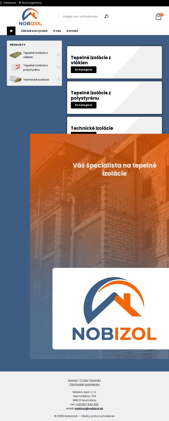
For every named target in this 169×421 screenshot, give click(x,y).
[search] (106, 16)
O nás (57, 31)
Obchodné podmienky (84, 384)
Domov (73, 380)
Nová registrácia (32, 2)
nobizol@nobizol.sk (89, 409)
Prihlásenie (9, 2)
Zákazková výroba (34, 31)
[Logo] (30, 16)
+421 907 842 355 (87, 404)
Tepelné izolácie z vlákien (29, 55)
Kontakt (72, 31)
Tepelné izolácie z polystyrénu (29, 67)
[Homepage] (11, 31)
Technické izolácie (29, 80)
